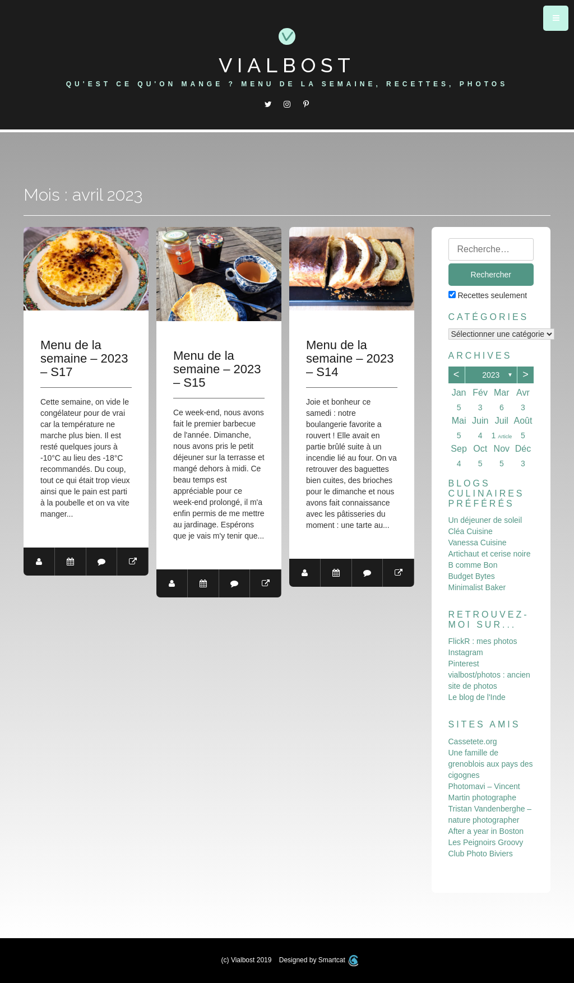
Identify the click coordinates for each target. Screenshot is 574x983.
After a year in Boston (486, 831)
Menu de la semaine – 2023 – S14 (351, 359)
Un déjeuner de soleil (485, 520)
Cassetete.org (472, 741)
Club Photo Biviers (480, 853)
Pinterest (463, 663)
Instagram (465, 652)
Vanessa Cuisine (477, 542)
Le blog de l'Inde (477, 697)
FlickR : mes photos (482, 641)
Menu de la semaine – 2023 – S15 (218, 369)
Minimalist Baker (477, 587)
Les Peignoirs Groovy (486, 842)
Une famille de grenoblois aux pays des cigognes (490, 764)
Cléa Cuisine (470, 531)
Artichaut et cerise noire (489, 553)
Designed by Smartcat (319, 960)
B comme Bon (473, 564)
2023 (490, 374)
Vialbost (287, 65)
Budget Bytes (471, 576)
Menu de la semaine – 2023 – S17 (84, 359)
